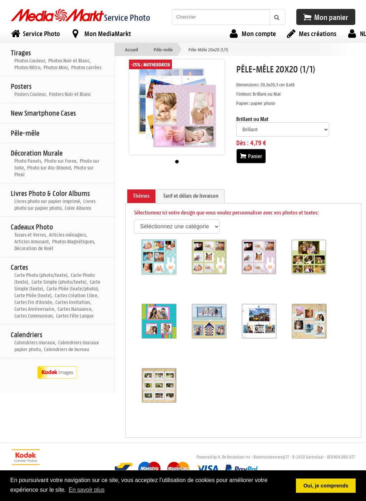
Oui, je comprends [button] (325, 486)
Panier (251, 156)
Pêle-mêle (163, 49)
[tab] (141, 196)
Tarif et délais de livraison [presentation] (190, 195)
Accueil (131, 49)
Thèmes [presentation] (141, 195)
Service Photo (127, 17)
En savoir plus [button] (87, 490)
